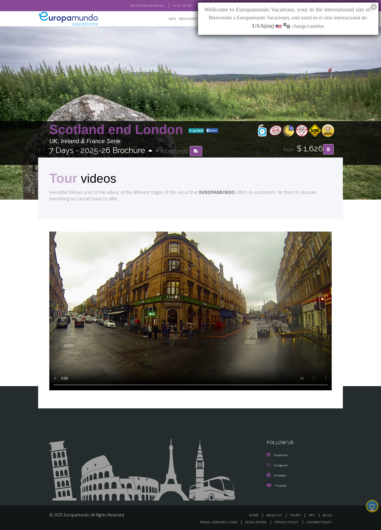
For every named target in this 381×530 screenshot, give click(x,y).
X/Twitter (277, 475)
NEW (167, 19)
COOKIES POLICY (318, 521)
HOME (255, 514)
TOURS (296, 514)
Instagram (277, 465)
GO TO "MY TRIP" (175, 5)
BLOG (327, 514)
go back (196, 130)
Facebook (277, 455)
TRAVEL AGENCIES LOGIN (213, 521)
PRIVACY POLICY (284, 521)
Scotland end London (118, 129)
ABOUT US (275, 514)
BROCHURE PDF (188, 19)
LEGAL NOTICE (252, 521)
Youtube (277, 485)
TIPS (312, 514)
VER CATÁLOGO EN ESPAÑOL (135, 5)
